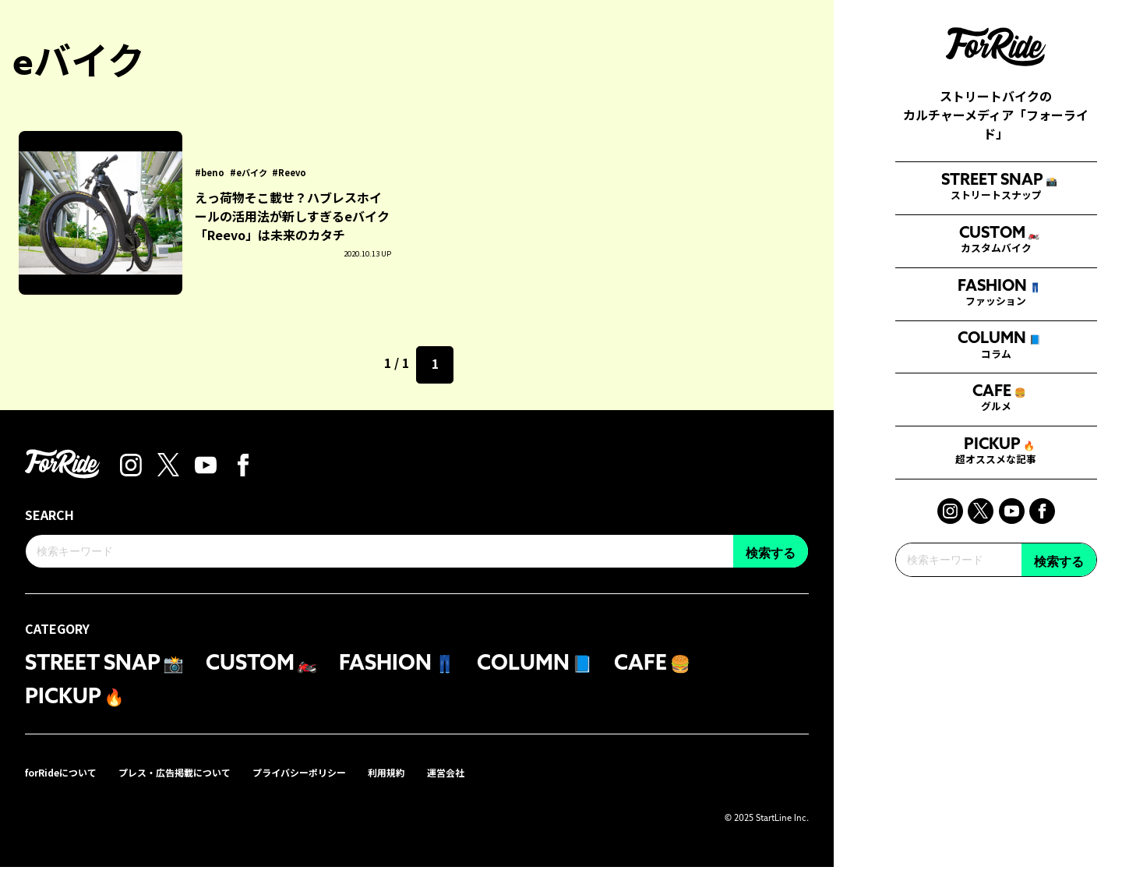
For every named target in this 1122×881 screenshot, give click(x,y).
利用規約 (438, 785)
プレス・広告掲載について (197, 785)
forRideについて (68, 785)
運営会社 (503, 785)
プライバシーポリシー (339, 785)
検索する (1059, 694)
